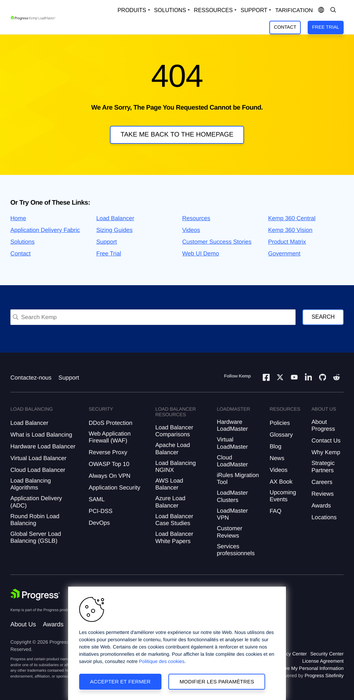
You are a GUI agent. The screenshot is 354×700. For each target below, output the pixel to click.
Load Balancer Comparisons (174, 431)
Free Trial (325, 27)
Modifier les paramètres (216, 681)
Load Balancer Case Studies (174, 519)
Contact (285, 27)
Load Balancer (115, 218)
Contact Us (326, 440)
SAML (96, 499)
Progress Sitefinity (324, 675)
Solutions (22, 242)
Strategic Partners (323, 466)
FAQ (275, 511)
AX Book (281, 481)
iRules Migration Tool (238, 478)
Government (284, 253)
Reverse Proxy (107, 452)
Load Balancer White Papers (174, 537)
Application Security (114, 487)
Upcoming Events (283, 496)
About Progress (323, 425)
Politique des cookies (162, 661)
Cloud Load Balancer (37, 470)
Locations (324, 517)
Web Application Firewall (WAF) (109, 437)
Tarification (294, 10)
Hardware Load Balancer (42, 446)
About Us (23, 624)
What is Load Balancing (41, 434)
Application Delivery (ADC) (36, 501)
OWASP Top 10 (108, 464)
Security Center (327, 653)
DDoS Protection (110, 423)
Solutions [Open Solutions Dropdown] (170, 10)
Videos (191, 230)
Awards (321, 505)
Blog (275, 446)
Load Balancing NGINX (175, 466)
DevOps (99, 523)
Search (323, 317)
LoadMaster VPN (232, 514)
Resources (196, 218)
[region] (177, 643)
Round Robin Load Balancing (34, 519)
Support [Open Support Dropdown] (254, 10)
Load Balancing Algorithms (30, 484)
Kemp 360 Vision (290, 230)
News (277, 458)
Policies (280, 423)
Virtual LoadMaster (232, 443)
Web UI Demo (200, 253)
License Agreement (323, 661)
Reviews (322, 494)
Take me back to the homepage (177, 134)
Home (18, 218)
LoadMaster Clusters (232, 496)
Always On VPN (109, 476)
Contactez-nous (31, 377)
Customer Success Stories (216, 242)
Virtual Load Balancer (38, 458)
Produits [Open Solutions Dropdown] (132, 10)
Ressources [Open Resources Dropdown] (213, 10)
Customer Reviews (229, 532)
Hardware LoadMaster (232, 425)
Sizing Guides (114, 230)
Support (106, 242)
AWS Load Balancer (169, 484)
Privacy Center (291, 653)
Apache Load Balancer (172, 448)
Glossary (281, 434)
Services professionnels (236, 550)
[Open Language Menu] (321, 10)
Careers (321, 482)
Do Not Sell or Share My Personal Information (294, 668)
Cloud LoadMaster (232, 461)
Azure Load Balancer (170, 501)
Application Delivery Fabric (45, 230)
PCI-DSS (100, 511)
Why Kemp (325, 452)
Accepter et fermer (120, 681)
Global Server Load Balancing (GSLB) (35, 537)
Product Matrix (287, 242)
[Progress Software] (35, 594)
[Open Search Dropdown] (333, 10)
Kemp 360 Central (292, 218)
